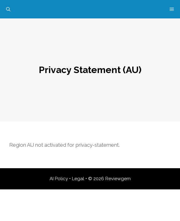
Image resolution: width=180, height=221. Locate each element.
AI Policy (59, 178)
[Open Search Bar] (8, 9)
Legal (78, 178)
